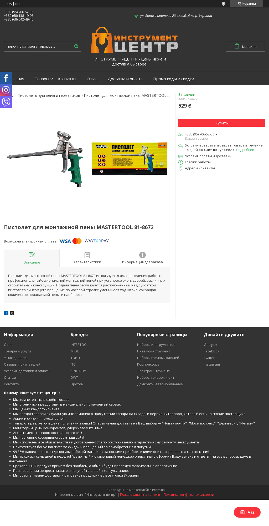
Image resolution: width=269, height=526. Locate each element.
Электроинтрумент (153, 370)
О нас (92, 79)
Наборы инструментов (156, 344)
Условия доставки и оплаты (27, 370)
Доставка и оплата (125, 79)
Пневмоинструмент (153, 351)
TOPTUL (77, 357)
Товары (42, 79)
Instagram (212, 364)
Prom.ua (158, 490)
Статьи (10, 377)
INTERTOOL (79, 344)
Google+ (210, 344)
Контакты (67, 79)
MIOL (75, 351)
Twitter (209, 357)
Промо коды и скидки (173, 79)
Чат (247, 512)
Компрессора (148, 364)
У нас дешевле (16, 357)
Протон (77, 384)
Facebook (211, 351)
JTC (73, 364)
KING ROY (78, 370)
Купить (221, 122)
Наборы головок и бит (155, 377)
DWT (74, 377)
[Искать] (76, 46)
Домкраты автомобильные (160, 384)
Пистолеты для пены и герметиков (49, 95)
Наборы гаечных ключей (158, 357)
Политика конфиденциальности (189, 494)
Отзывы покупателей (22, 364)
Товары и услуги (17, 351)
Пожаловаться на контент (140, 494)
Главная (16, 79)
